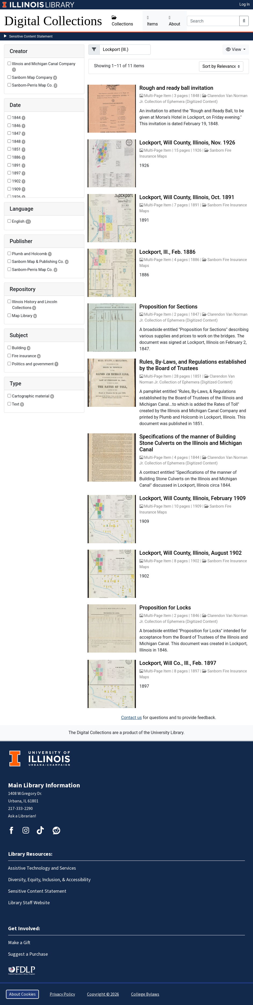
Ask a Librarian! (22, 816)
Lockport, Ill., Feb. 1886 (167, 252)
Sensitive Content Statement (31, 36)
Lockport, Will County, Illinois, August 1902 (190, 553)
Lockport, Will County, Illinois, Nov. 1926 (187, 142)
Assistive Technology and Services (42, 868)
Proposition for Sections (168, 306)
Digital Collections (53, 21)
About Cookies (22, 994)
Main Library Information (44, 785)
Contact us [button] (131, 717)
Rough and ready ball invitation (176, 88)
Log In (245, 4)
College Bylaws (145, 994)
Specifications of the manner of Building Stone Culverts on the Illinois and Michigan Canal (190, 443)
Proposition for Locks (165, 607)
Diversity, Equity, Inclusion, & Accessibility (49, 879)
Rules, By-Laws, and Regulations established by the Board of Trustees (192, 365)
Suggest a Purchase (28, 954)
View (234, 49)
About (174, 21)
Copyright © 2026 (103, 994)
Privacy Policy (62, 994)
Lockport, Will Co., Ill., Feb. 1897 (177, 663)
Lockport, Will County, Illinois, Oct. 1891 (186, 197)
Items (152, 21)
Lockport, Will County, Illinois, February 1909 (192, 498)
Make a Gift (19, 942)
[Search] (213, 21)
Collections (122, 21)
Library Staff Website (29, 902)
